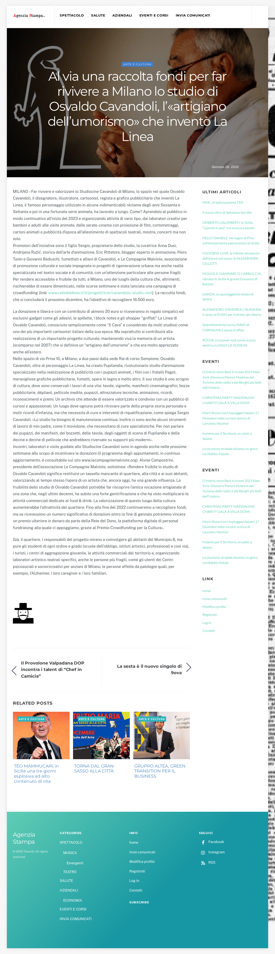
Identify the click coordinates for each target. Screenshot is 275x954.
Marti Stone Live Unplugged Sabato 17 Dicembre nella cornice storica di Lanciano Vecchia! (230, 418)
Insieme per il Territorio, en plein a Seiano (227, 436)
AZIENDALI (122, 15)
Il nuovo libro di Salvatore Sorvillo (227, 212)
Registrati (209, 614)
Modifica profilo (214, 606)
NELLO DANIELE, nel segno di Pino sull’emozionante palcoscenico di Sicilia (230, 240)
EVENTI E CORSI (153, 15)
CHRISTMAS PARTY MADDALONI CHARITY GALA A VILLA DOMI (228, 400)
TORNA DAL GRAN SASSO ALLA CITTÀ (94, 768)
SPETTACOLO (72, 15)
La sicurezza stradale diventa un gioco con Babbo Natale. (230, 451)
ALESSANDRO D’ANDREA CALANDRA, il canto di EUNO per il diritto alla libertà (232, 311)
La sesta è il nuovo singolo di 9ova (149, 669)
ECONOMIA (72, 900)
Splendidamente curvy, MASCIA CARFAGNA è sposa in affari (225, 327)
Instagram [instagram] (212, 852)
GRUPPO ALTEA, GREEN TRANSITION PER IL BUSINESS (159, 771)
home (206, 591)
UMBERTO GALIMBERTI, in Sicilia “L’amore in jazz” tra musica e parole (228, 225)
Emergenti (75, 863)
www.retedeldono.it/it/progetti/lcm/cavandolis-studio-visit (100, 293)
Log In (206, 623)
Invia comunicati (214, 599)
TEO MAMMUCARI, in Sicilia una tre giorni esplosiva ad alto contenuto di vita (36, 773)
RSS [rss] (207, 862)
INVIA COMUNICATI (193, 15)
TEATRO (69, 872)
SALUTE (98, 15)
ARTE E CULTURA (137, 64)
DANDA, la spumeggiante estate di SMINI (228, 296)
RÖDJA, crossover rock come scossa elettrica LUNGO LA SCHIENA (228, 342)
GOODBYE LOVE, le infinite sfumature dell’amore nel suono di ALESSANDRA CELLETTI (231, 258)
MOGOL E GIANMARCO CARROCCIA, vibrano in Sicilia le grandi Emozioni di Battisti (231, 278)
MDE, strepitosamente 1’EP (222, 202)
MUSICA (70, 853)
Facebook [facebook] (211, 842)
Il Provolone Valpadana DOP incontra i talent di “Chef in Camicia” (52, 669)
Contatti (208, 630)
